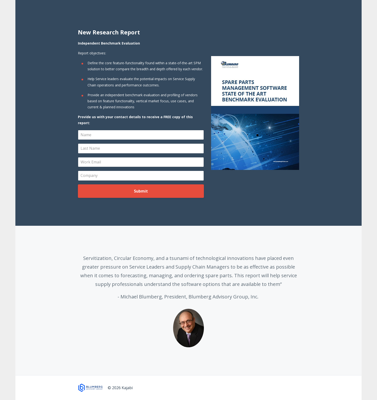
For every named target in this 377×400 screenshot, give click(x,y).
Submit (141, 191)
